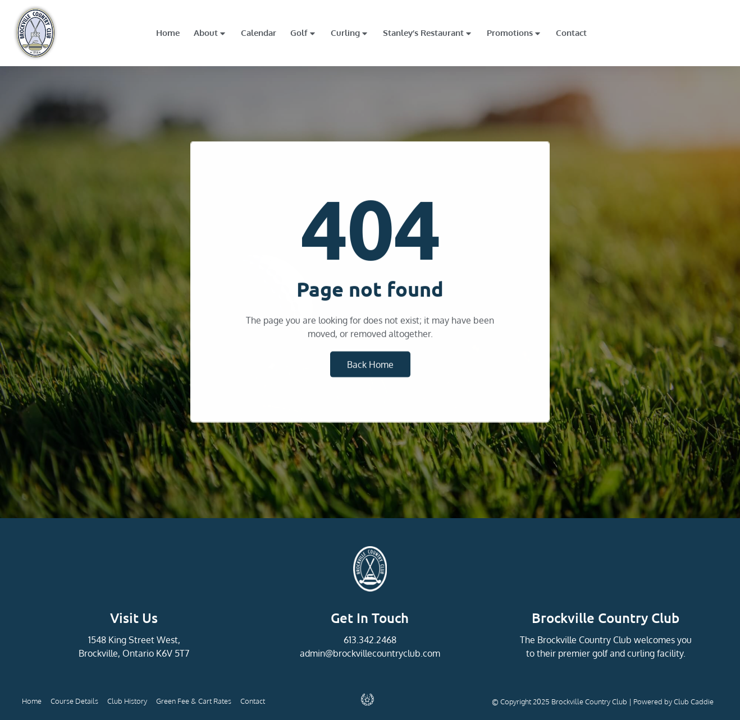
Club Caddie (694, 701)
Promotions (514, 33)
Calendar (258, 32)
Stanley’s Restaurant (428, 33)
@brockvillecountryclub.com (382, 653)
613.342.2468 (370, 639)
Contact (571, 32)
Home (168, 32)
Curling (350, 33)
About (210, 33)
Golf (303, 33)
